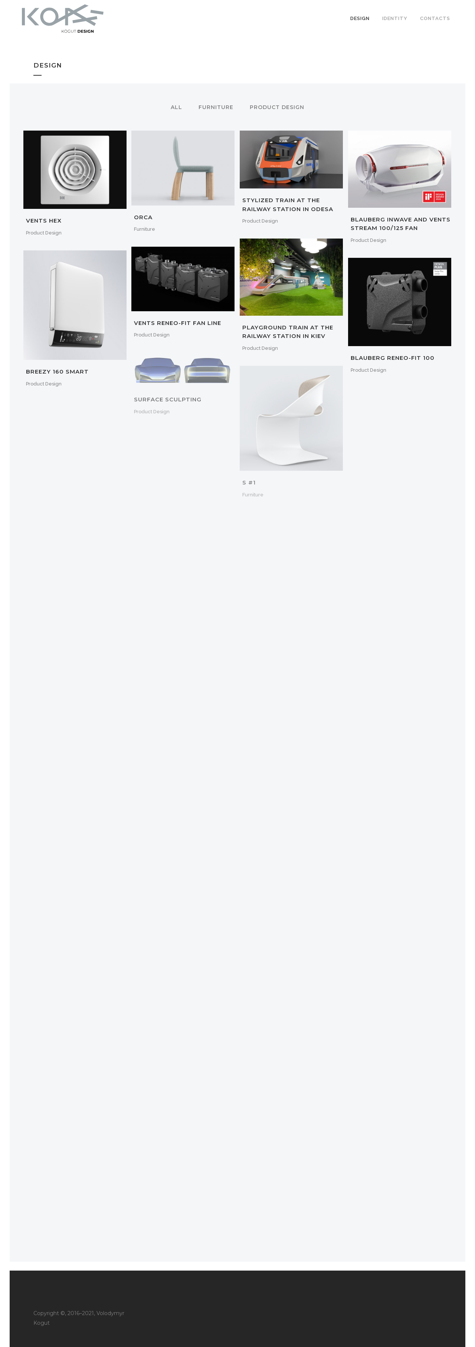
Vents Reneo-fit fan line (177, 322)
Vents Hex (44, 220)
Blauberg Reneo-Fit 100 (393, 357)
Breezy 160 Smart (57, 371)
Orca (143, 217)
